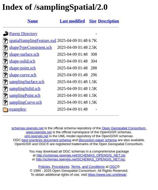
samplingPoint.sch (24, 95)
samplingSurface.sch (26, 81)
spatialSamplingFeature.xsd (32, 40)
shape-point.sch (22, 68)
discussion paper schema (98, 140)
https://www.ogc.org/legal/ (107, 175)
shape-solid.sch (22, 61)
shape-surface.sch (24, 54)
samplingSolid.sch (24, 88)
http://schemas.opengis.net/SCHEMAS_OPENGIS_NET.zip (80, 155)
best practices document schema (46, 140)
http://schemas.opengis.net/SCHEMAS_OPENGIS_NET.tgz (80, 159)
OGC (113, 167)
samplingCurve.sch (25, 102)
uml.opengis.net (36, 136)
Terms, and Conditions (88, 167)
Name (32, 21)
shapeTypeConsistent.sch (30, 47)
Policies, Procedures (53, 167)
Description (108, 21)
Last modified (72, 21)
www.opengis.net (39, 132)
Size (92, 21)
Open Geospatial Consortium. (124, 128)
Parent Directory (23, 33)
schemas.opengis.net (28, 128)
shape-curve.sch (22, 75)
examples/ (17, 109)
